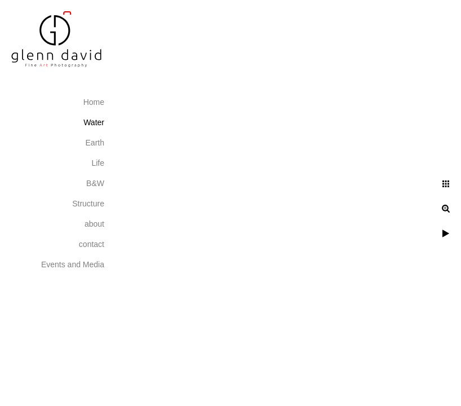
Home (93, 102)
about (94, 223)
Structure (88, 203)
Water (93, 122)
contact (91, 244)
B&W (95, 183)
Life (97, 162)
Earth (95, 142)
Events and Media (72, 264)
